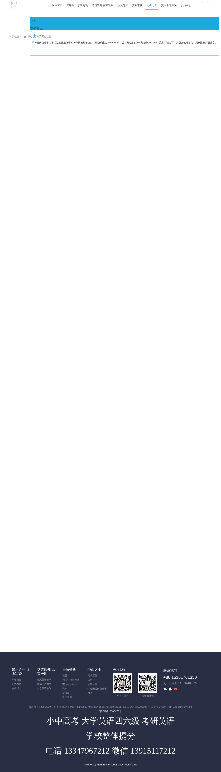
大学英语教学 (44, 688)
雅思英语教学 (44, 679)
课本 (64, 688)
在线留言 (16, 684)
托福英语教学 (44, 684)
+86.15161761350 (180, 677)
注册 (208, 5)
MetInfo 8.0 (103, 764)
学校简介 (16, 679)
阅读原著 (92, 675)
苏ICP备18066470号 (110, 711)
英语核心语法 (69, 684)
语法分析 (69, 669)
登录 (200, 5)
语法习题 (67, 697)
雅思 (64, 675)
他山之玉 (94, 669)
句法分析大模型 (70, 679)
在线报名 (16, 688)
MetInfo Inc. (131, 764)
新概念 (66, 693)
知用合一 (92, 679)
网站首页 (57, 5)
